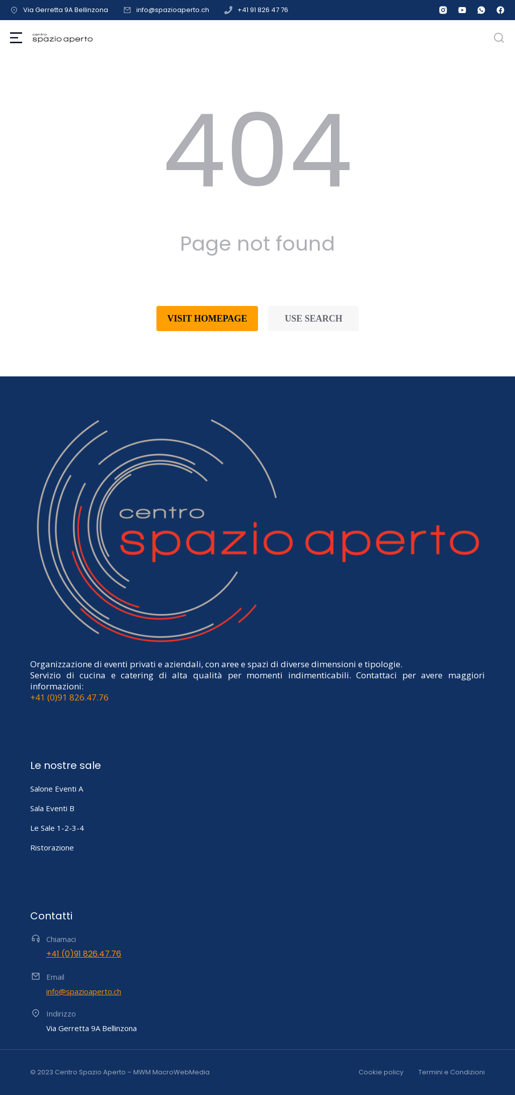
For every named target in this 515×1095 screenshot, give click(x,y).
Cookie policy (381, 1072)
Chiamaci (61, 939)
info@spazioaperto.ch (172, 10)
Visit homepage (207, 319)
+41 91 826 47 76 (262, 10)
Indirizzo (61, 1013)
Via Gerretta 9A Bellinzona (65, 10)
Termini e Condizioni (451, 1072)
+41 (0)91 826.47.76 (69, 697)
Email (55, 977)
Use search (313, 319)
